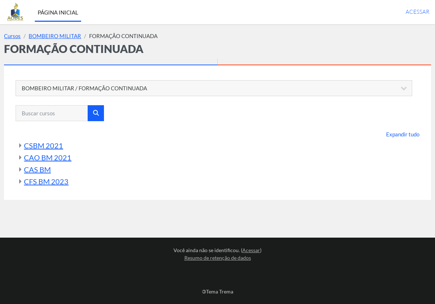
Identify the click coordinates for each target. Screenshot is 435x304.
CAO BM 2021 (64, 157)
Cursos (28, 36)
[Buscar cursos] (68, 113)
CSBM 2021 (59, 145)
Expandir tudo (386, 134)
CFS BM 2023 (62, 181)
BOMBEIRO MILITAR (71, 36)
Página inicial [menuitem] (58, 12)
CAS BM (53, 169)
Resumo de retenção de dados (217, 258)
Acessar (417, 11)
